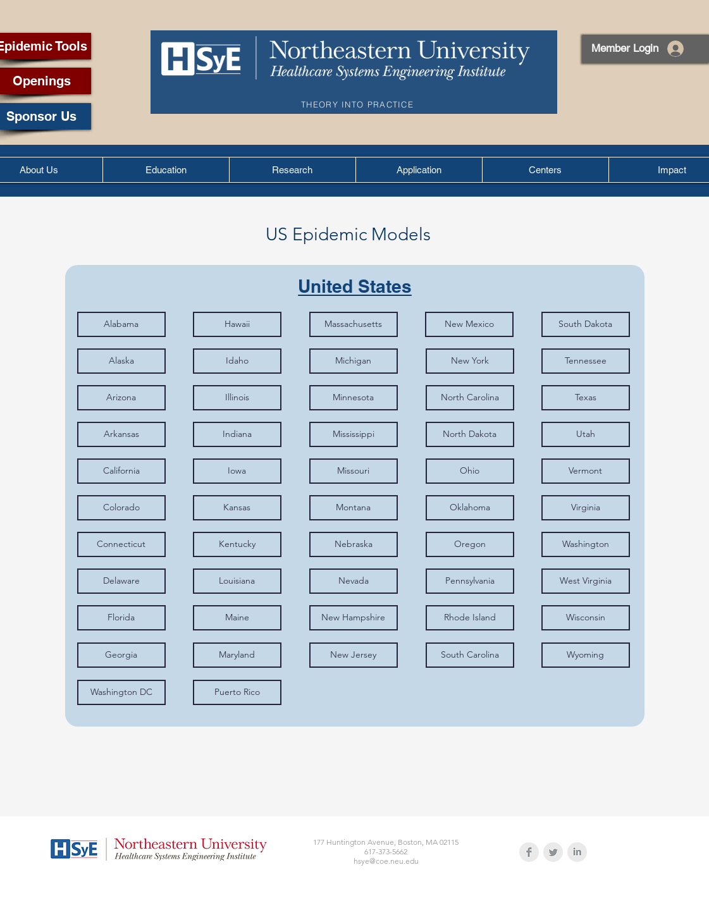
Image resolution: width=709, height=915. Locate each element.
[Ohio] (470, 471)
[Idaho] (237, 361)
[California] (121, 471)
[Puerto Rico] (237, 692)
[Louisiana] (237, 581)
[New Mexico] (469, 324)
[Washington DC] (121, 692)
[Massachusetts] (353, 324)
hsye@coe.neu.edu (386, 861)
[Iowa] (237, 471)
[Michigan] (353, 361)
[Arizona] (121, 397)
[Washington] (585, 544)
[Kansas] (237, 507)
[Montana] (353, 507)
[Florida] (121, 617)
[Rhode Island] (470, 617)
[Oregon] (470, 544)
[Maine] (237, 617)
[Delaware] (121, 581)
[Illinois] (237, 397)
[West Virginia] (585, 581)
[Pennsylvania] (470, 581)
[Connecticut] (121, 544)
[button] (165, 169)
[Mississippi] (353, 434)
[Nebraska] (353, 544)
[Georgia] (121, 655)
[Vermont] (585, 471)
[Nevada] (353, 581)
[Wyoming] (585, 655)
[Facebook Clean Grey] (529, 852)
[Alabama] (121, 324)
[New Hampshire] (353, 617)
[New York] (470, 361)
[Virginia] (585, 507)
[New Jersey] (353, 655)
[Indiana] (237, 434)
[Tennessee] (585, 361)
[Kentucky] (237, 544)
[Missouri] (353, 471)
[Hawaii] (237, 324)
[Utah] (585, 434)
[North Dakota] (470, 434)
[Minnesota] (353, 397)
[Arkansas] (121, 434)
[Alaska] (121, 361)
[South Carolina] (470, 655)
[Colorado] (121, 507)
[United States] (355, 286)
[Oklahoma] (470, 507)
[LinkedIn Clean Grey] (577, 852)
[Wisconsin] (585, 617)
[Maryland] (237, 655)
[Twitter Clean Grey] (553, 852)
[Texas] (585, 397)
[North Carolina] (470, 397)
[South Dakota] (585, 324)
